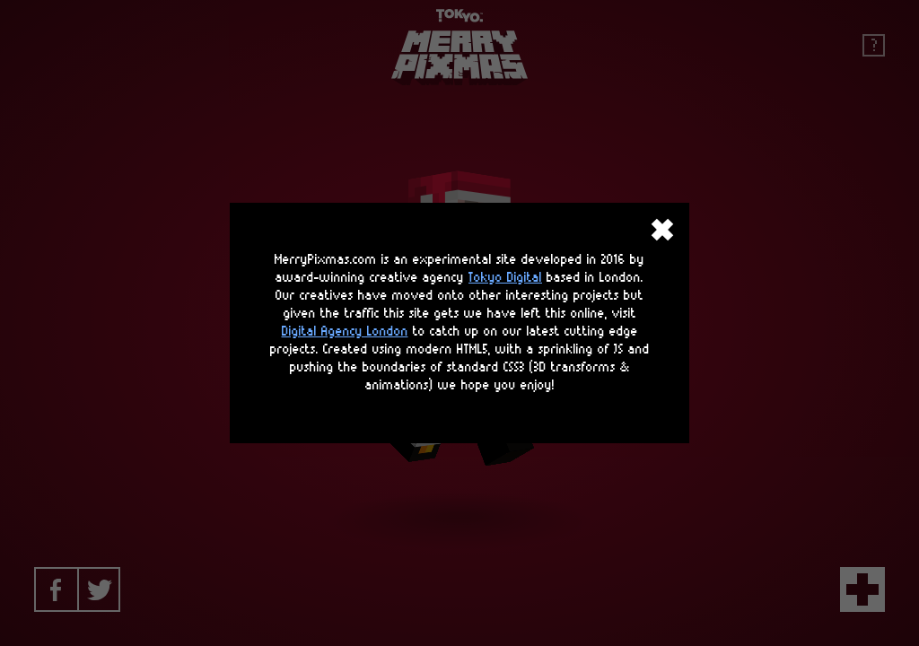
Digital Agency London (345, 331)
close (662, 229)
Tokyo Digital (505, 277)
